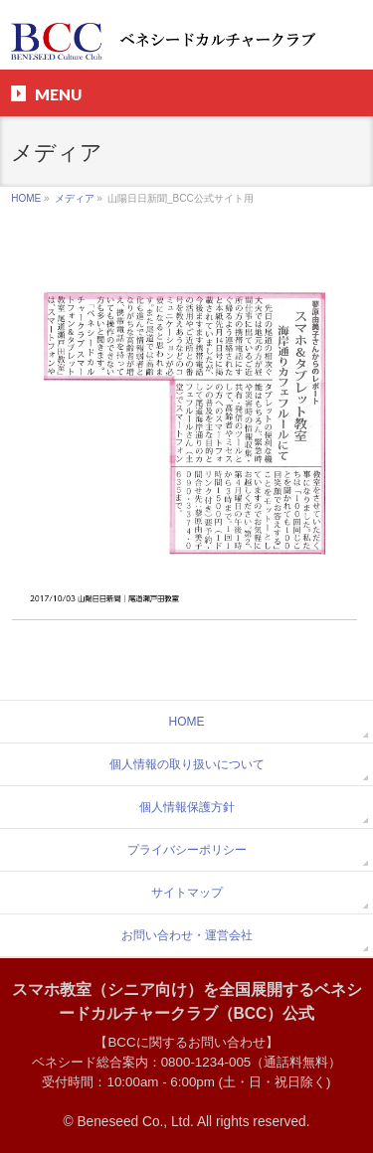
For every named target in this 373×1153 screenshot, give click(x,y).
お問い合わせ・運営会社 (187, 935)
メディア (74, 198)
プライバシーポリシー (187, 850)
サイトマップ (187, 893)
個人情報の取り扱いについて (187, 764)
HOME (26, 198)
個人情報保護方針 (187, 807)
